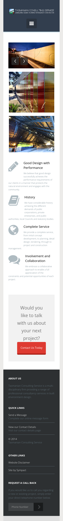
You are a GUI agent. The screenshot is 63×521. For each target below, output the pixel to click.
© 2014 (12, 439)
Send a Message (17, 415)
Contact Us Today (31, 348)
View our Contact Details (22, 427)
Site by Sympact (17, 470)
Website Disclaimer (19, 462)
